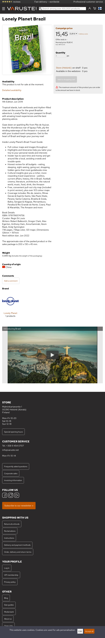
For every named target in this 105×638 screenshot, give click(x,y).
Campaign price (64, 28)
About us (8, 618)
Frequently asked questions (15, 466)
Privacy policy (10, 582)
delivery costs (83, 34)
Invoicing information (13, 480)
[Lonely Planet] (10, 307)
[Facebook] (4, 495)
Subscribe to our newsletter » (18, 505)
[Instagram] (10, 495)
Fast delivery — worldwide (46, 1)
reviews (11, 1)
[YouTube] (16, 495)
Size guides (9, 604)
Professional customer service (88, 1)
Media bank (9, 611)
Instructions (9, 538)
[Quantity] (61, 55)
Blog (6, 598)
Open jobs (8, 625)
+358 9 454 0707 (15, 445)
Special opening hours (13, 431)
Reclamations (9, 531)
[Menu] (3, 8)
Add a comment (11, 280)
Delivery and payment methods (17, 545)
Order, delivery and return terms (17, 552)
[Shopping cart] (94, 8)
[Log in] (89, 8)
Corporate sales (10, 473)
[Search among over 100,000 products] (62, 8)
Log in (6, 568)
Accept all (89, 631)
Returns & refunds (11, 524)
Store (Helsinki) (64, 67)
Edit (80, 631)
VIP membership (11, 575)
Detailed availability (11, 90)
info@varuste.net (10, 450)
